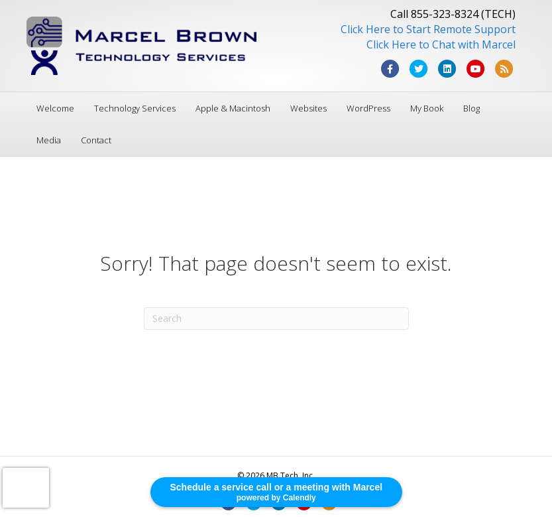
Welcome (55, 108)
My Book (426, 108)
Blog (471, 108)
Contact (96, 140)
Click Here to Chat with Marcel (441, 44)
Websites (308, 108)
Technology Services (135, 108)
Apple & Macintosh (232, 108)
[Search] (276, 318)
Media (48, 140)
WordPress (368, 108)
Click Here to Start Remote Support (428, 29)
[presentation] (26, 488)
